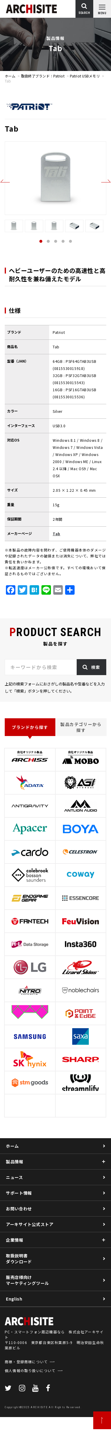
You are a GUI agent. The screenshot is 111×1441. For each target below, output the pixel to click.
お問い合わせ (19, 1209)
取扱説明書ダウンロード (19, 1258)
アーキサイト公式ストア (30, 1224)
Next (106, 181)
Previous (5, 181)
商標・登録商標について (26, 1385)
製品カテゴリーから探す (81, 727)
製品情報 (14, 1162)
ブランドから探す (30, 727)
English (14, 1299)
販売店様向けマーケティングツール (27, 1280)
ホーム (10, 75)
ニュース (14, 1177)
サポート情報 (19, 1193)
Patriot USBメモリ (85, 75)
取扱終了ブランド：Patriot (43, 75)
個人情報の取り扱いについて (30, 1394)
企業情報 (14, 1240)
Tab (56, 533)
